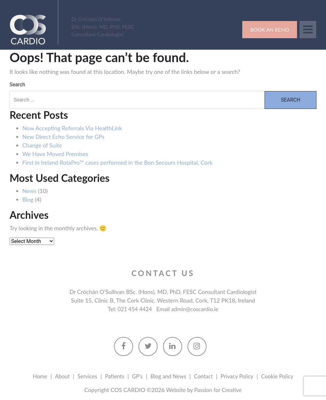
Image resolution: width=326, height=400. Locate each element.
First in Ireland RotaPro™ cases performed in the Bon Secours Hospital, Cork (117, 162)
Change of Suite (42, 145)
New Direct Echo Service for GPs (63, 136)
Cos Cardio (31, 29)
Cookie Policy (282, 376)
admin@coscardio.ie (196, 309)
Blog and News (168, 376)
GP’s (135, 376)
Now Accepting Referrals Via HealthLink (72, 128)
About (58, 376)
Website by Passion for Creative (204, 390)
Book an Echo (269, 29)
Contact (205, 376)
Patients (112, 376)
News (29, 191)
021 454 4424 (133, 309)
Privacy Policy (240, 376)
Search (17, 85)
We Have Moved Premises (55, 153)
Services (84, 376)
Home (34, 376)
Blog (27, 199)
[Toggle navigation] (308, 29)
